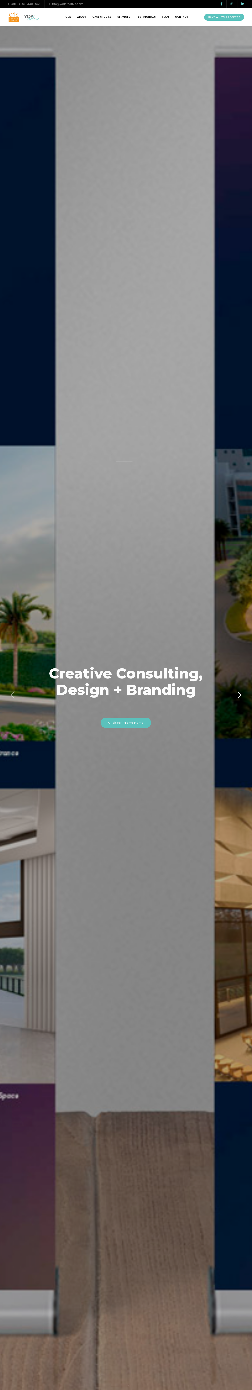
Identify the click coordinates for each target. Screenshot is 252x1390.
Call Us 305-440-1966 (24, 4)
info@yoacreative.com (66, 4)
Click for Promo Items (125, 722)
